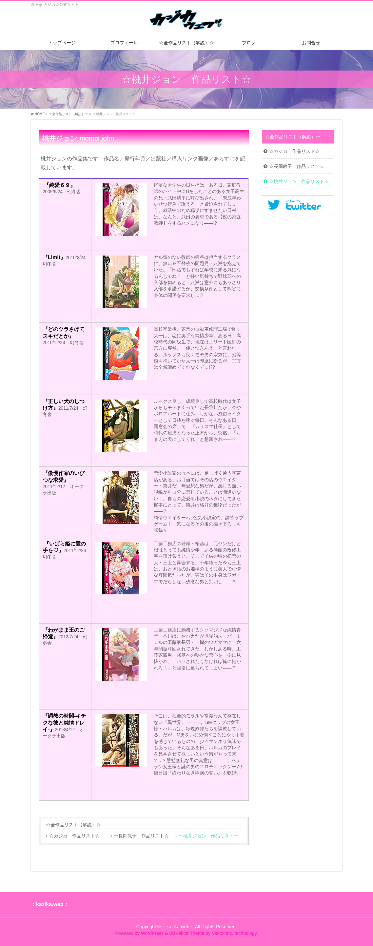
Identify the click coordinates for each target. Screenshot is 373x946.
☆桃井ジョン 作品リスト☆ (208, 835)
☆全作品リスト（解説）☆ (73, 824)
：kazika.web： (178, 926)
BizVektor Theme (186, 933)
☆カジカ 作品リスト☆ (74, 835)
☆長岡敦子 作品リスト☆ (141, 835)
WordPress (152, 933)
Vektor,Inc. (222, 933)
